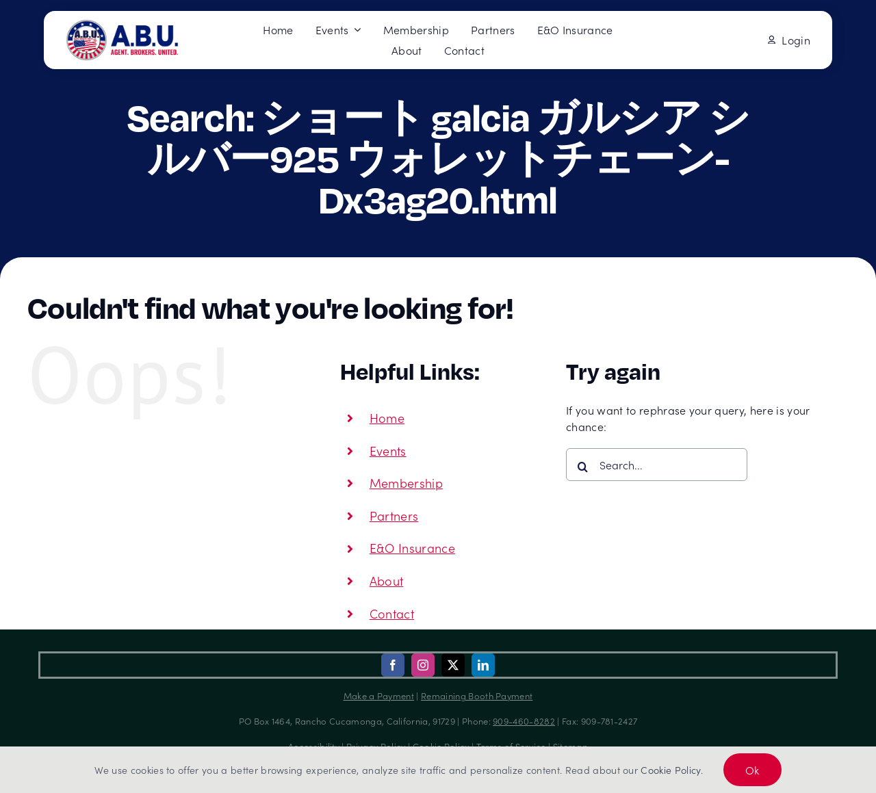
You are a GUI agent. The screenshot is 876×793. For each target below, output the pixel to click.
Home (387, 417)
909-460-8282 (524, 720)
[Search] (582, 466)
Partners (394, 515)
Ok (752, 769)
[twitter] (453, 665)
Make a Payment (379, 695)
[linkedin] (483, 665)
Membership (406, 482)
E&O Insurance (412, 547)
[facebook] (392, 665)
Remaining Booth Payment (476, 695)
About (387, 580)
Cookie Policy (670, 770)
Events (388, 450)
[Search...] (656, 464)
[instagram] (423, 665)
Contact (392, 613)
